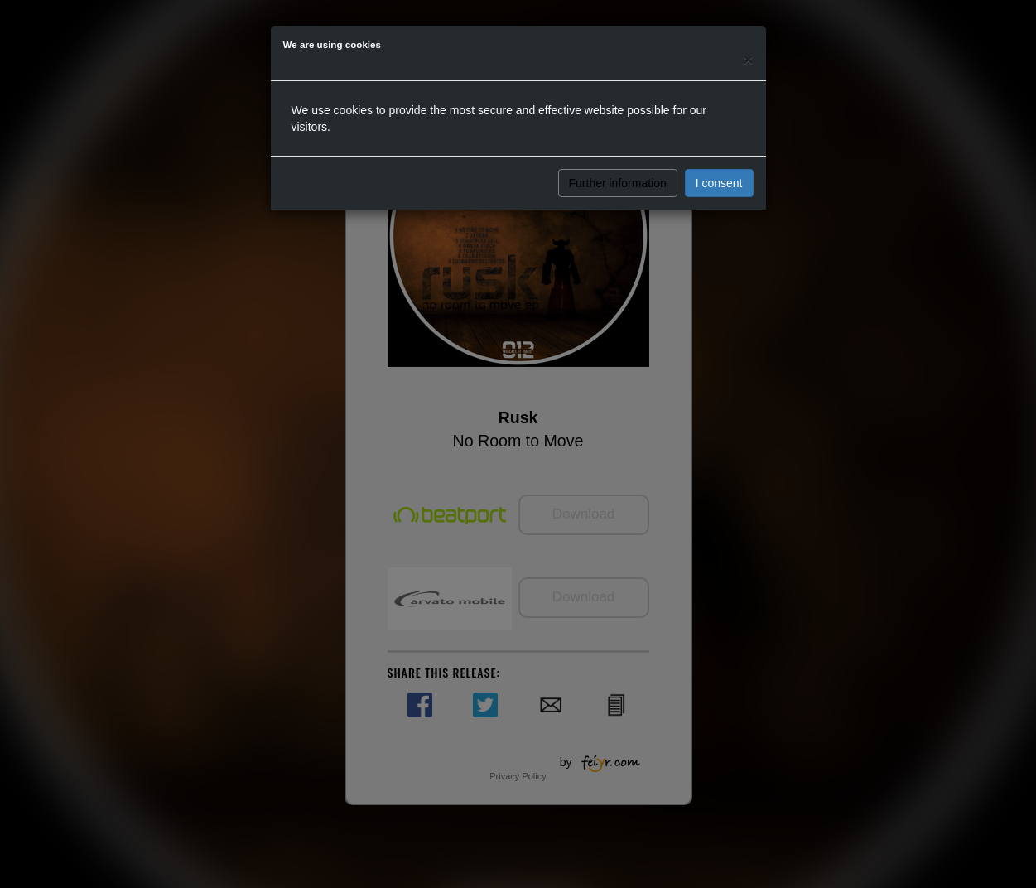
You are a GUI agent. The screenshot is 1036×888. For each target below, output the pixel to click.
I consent (719, 183)
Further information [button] (618, 183)
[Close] (748, 59)
